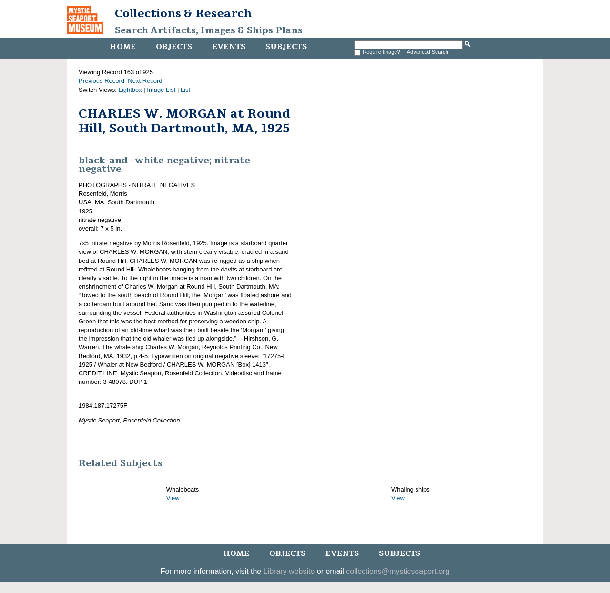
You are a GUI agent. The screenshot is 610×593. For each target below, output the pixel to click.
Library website (289, 571)
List (185, 89)
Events (228, 46)
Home (123, 46)
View (173, 498)
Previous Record (101, 80)
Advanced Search (427, 52)
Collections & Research (183, 13)
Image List (161, 89)
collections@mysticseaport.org (397, 571)
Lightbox (130, 89)
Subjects (286, 46)
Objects (174, 46)
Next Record (145, 80)
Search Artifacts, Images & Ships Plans (209, 30)
